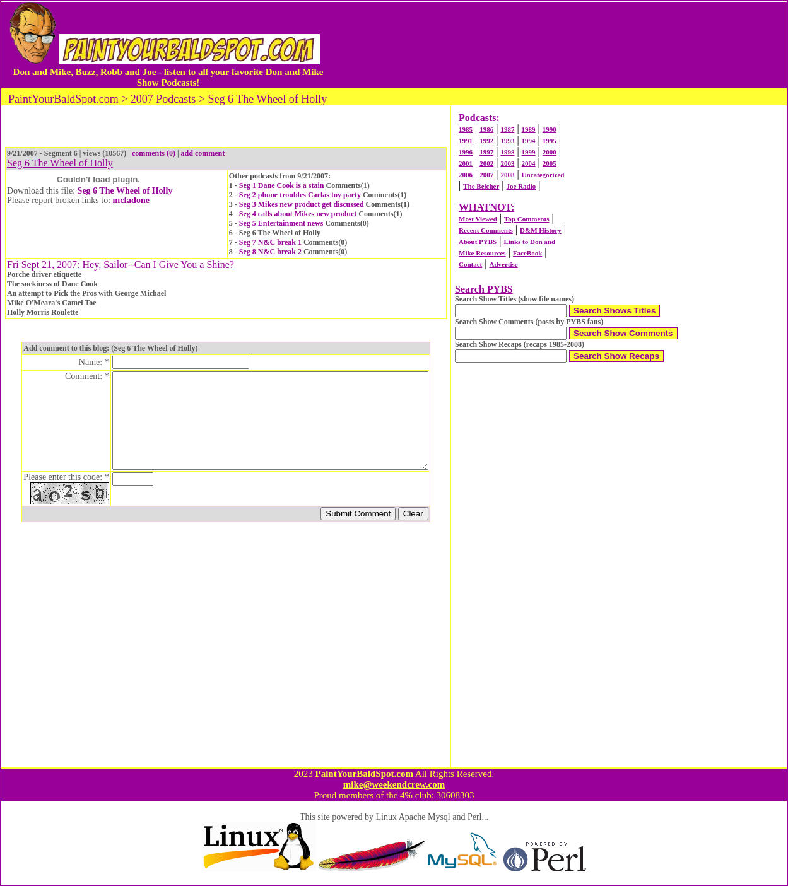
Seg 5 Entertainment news (281, 223)
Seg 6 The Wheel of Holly (125, 190)
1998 (507, 152)
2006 (466, 174)
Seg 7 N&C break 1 (270, 242)
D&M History (541, 230)
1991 (466, 140)
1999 (529, 152)
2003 (507, 163)
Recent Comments (486, 230)
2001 (466, 163)
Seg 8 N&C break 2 (270, 251)
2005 (549, 163)
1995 (549, 140)
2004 (529, 163)
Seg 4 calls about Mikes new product (297, 213)
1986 (486, 129)
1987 (507, 129)
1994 (529, 140)
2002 (486, 163)
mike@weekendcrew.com (394, 784)
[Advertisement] (557, 44)
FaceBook (527, 253)
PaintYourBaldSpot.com (364, 774)
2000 (549, 152)
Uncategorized (543, 174)
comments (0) (153, 153)
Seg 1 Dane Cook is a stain (281, 185)
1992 (486, 140)
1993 (507, 140)
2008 (507, 174)
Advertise (503, 264)
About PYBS (478, 241)
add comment (203, 153)
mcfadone (131, 200)
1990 (549, 129)
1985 (466, 129)
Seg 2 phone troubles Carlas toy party (300, 194)
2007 (486, 174)
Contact (470, 264)
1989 (529, 129)
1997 (486, 152)
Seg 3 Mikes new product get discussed (301, 204)
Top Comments (526, 219)
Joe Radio (521, 186)
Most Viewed (478, 219)
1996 (466, 152)
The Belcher (481, 186)
